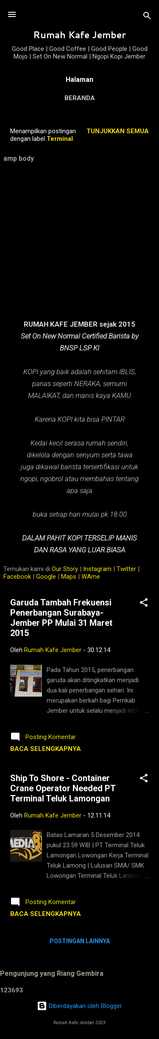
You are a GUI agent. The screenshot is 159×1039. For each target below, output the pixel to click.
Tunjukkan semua (117, 131)
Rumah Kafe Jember (79, 34)
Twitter (126, 569)
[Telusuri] (147, 17)
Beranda (79, 98)
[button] (144, 604)
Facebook (17, 576)
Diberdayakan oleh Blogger (79, 1006)
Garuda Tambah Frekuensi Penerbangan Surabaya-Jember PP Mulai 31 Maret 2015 (61, 617)
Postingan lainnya (80, 941)
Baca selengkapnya (45, 749)
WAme (90, 576)
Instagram (97, 569)
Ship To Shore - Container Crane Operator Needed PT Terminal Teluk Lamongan (62, 788)
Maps (68, 576)
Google (46, 576)
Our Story (65, 569)
